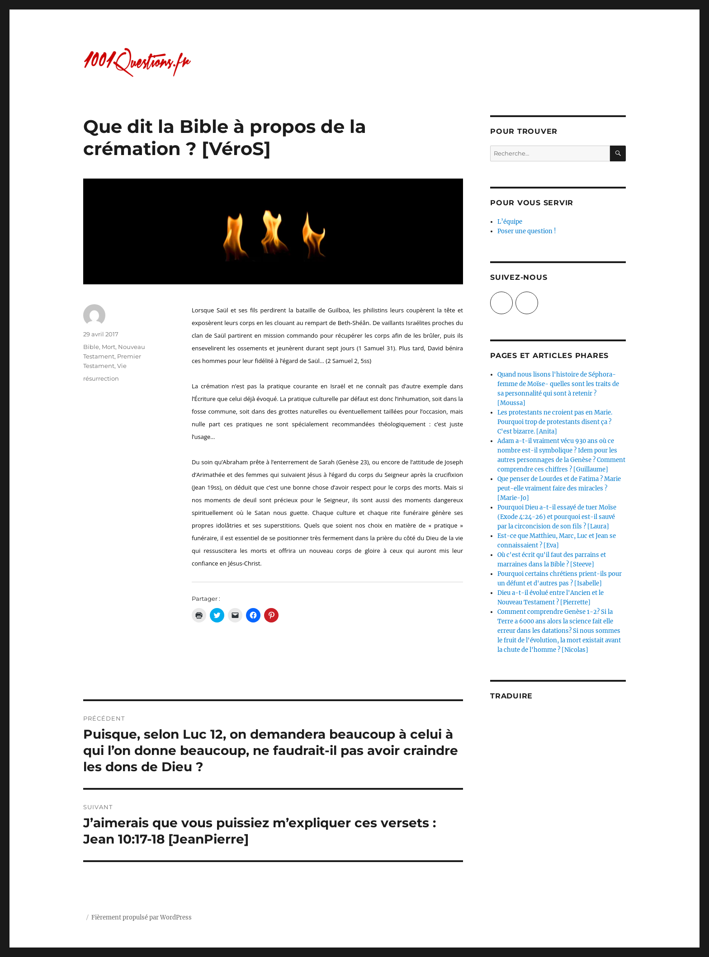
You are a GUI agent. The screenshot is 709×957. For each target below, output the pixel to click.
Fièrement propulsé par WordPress (141, 917)
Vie (122, 365)
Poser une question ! (526, 231)
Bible (91, 346)
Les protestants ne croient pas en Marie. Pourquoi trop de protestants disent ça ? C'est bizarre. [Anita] (554, 422)
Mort (108, 346)
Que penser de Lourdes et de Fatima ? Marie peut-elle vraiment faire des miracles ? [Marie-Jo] (559, 488)
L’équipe (509, 222)
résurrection (101, 378)
